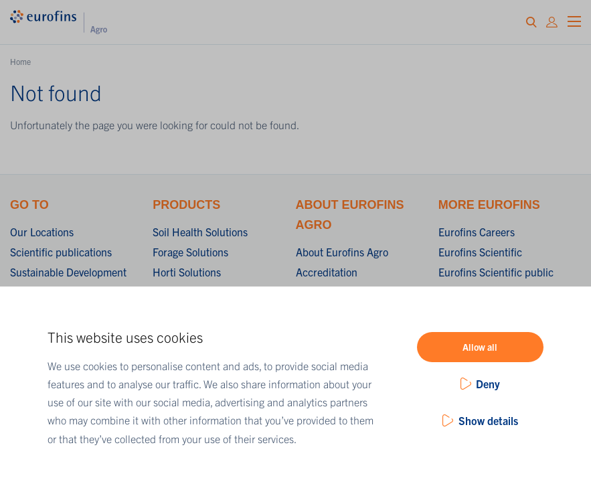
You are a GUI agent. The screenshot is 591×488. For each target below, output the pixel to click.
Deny (488, 383)
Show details (488, 420)
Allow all (479, 347)
